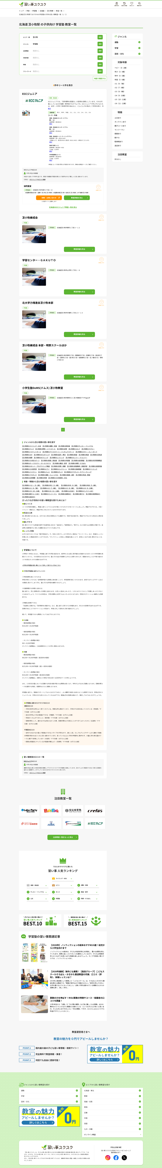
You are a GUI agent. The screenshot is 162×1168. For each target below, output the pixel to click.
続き (49, 109)
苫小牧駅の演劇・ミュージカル (48, 475)
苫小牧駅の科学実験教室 (94, 460)
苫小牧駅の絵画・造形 (67, 475)
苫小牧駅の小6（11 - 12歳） (51, 491)
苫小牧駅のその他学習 (29, 469)
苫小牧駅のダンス (57, 472)
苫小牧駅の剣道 (84, 455)
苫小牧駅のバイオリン (29, 472)
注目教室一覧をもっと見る (63, 837)
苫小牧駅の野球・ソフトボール (45, 449)
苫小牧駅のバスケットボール (31, 452)
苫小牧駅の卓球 (62, 449)
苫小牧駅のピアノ (44, 469)
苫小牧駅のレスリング (57, 458)
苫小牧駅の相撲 (27, 458)
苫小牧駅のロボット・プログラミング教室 (36, 466)
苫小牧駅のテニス (28, 449)
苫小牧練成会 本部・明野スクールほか (44, 345)
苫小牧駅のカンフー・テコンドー (76, 458)
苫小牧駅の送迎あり (28, 497)
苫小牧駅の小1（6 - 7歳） (30, 488)
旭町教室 (27, 186)
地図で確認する (100, 78)
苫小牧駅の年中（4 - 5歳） (69, 485)
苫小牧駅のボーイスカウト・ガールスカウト (36, 463)
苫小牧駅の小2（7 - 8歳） (48, 488)
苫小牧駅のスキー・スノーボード (86, 452)
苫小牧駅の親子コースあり (30, 494)
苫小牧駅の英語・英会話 (49, 460)
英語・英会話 (53, 98)
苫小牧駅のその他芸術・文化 (57, 478)
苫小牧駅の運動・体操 (49, 446)
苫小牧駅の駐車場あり (93, 494)
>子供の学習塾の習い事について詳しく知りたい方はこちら (41, 565)
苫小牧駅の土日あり (67, 491)
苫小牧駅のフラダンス (29, 475)
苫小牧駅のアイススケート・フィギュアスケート (58, 452)
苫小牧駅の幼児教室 (77, 460)
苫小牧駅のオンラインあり (84, 491)
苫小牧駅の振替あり (64, 494)
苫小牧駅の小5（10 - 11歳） (31, 491)
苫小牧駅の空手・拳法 (58, 455)
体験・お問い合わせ (49, 197)
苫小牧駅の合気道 (96, 455)
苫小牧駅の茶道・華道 (83, 475)
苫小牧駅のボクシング (41, 458)
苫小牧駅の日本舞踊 (28, 478)
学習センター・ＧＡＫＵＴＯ (39, 260)
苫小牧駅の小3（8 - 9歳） (66, 488)
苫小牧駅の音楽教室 (74, 469)
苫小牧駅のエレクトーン (59, 469)
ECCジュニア (29, 94)
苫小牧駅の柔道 (72, 455)
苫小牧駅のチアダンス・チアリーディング (78, 472)
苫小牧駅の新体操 (64, 446)
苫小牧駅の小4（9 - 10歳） (85, 488)
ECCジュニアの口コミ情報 (37, 179)
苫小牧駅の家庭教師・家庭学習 (77, 466)
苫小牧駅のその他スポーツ (31, 460)
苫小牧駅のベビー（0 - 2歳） (31, 485)
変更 (100, 37)
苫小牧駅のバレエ (44, 472)
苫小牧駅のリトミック (90, 469)
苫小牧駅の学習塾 (64, 460)
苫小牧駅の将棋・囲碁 (58, 466)
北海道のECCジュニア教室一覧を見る (63, 207)
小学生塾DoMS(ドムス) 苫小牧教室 (42, 388)
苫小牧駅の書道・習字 (60, 463)
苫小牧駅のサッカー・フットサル (82, 446)
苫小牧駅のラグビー (88, 449)
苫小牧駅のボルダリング (42, 455)
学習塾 (25, 223)
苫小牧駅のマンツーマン (49, 494)
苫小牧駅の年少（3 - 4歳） (51, 485)
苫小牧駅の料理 (42, 478)
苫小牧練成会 (30, 217)
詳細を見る (77, 197)
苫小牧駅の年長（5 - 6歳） (88, 485)
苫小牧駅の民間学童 (95, 466)
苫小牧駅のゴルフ (74, 449)
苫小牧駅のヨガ (27, 455)
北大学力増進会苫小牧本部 (37, 302)
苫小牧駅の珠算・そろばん (77, 463)
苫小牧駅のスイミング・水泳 (31, 446)
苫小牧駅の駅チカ (78, 494)
